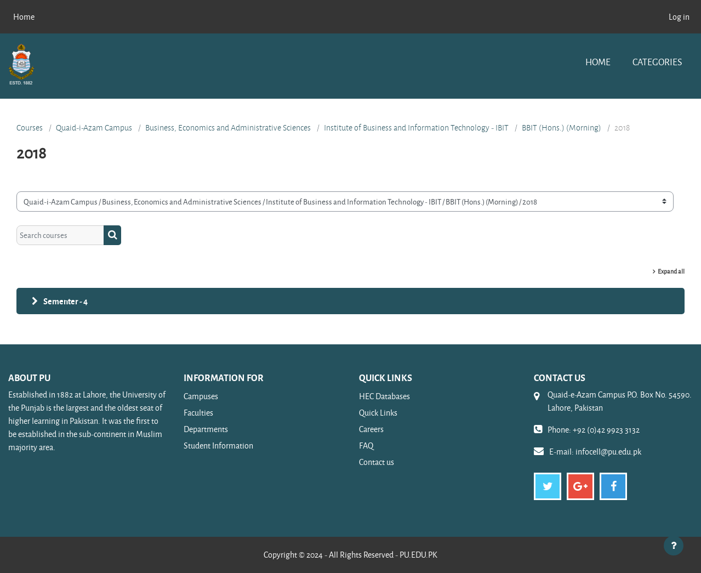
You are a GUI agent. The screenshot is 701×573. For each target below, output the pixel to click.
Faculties (198, 412)
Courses (29, 127)
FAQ (366, 445)
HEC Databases (384, 396)
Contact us (376, 462)
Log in (679, 16)
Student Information (218, 445)
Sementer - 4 (65, 301)
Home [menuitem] (24, 16)
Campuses (201, 396)
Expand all (671, 271)
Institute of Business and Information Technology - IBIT (416, 127)
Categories (657, 61)
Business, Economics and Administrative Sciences (228, 127)
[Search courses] (60, 235)
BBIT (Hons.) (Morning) (561, 127)
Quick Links (378, 412)
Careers (371, 429)
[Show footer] (673, 545)
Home (598, 61)
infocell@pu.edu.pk (608, 451)
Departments (206, 429)
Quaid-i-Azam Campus (94, 127)
